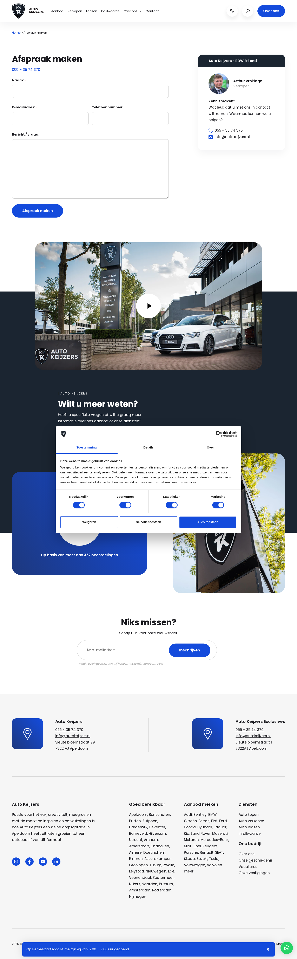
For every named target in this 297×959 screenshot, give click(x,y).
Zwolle (168, 865)
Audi (188, 814)
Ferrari (204, 820)
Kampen (164, 858)
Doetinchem (154, 852)
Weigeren (89, 522)
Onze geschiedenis (256, 860)
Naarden (149, 884)
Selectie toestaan (148, 522)
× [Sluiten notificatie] (267, 949)
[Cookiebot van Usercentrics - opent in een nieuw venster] (219, 434)
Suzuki (202, 858)
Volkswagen (194, 865)
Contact (152, 11)
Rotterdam (162, 890)
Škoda (189, 858)
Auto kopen (249, 814)
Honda (190, 827)
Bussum (166, 884)
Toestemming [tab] (87, 447)
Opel (197, 846)
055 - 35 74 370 (69, 729)
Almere (135, 852)
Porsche (191, 852)
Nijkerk (134, 884)
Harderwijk (138, 827)
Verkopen (74, 11)
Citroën (190, 820)
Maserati (220, 833)
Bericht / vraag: (25, 134)
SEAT (219, 852)
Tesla (213, 858)
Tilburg (155, 865)
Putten (135, 820)
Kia (186, 833)
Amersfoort (139, 846)
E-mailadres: (24, 107)
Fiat (214, 820)
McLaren (191, 839)
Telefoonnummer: (107, 107)
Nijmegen (137, 896)
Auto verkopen (251, 820)
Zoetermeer (163, 877)
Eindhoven (160, 846)
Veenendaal (140, 877)
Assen (149, 858)
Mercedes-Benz (214, 839)
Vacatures (248, 866)
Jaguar (220, 827)
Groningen (138, 865)
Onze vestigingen (254, 872)
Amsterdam (140, 890)
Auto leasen (249, 827)
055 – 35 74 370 (26, 69)
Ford (223, 820)
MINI (187, 846)
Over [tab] (210, 447)
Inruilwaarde (110, 11)
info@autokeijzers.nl (72, 735)
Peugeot (210, 846)
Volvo (212, 865)
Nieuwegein (156, 871)
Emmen (136, 858)
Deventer (157, 827)
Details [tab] (148, 447)
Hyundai (204, 827)
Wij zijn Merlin (275, 944)
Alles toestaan (207, 522)
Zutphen (150, 820)
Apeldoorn (138, 814)
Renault (206, 852)
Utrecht (135, 839)
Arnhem (151, 839)
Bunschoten (159, 814)
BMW (212, 814)
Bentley (200, 814)
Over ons (132, 11)
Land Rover (201, 833)
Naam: (19, 80)
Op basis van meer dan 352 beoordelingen (79, 555)
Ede (171, 871)
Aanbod (57, 11)
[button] (286, 948)
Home (16, 32)
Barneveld (138, 833)
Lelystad (136, 871)
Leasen (91, 11)
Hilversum (157, 833)
